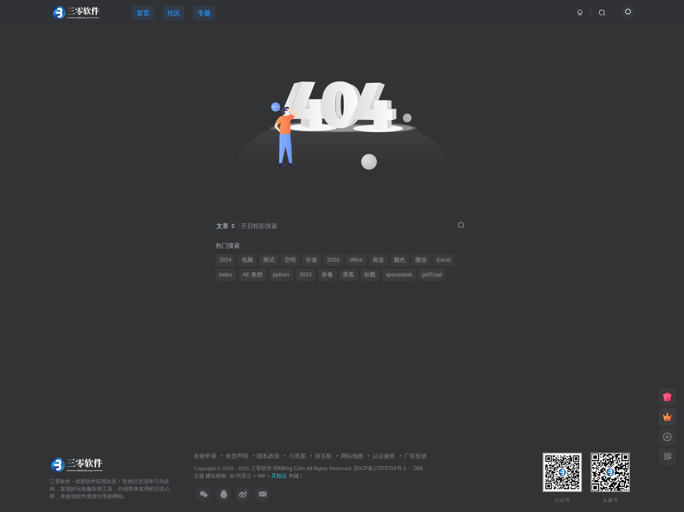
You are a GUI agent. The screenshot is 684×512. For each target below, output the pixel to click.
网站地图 (352, 456)
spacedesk (399, 275)
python (281, 275)
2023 (305, 275)
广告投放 (415, 456)
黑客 (348, 275)
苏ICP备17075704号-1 (380, 468)
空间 (290, 260)
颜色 (399, 260)
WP (261, 475)
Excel (443, 260)
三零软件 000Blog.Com (278, 468)
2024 (225, 260)
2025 (333, 260)
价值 (311, 260)
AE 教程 (253, 275)
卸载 (370, 275)
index (226, 275)
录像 (327, 275)
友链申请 (205, 456)
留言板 (323, 456)
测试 (268, 260)
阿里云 (244, 475)
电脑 (247, 260)
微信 (421, 260)
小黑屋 (297, 456)
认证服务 (384, 456)
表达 (378, 260)
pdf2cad (432, 275)
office (356, 260)
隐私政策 (268, 456)
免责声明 (237, 456)
